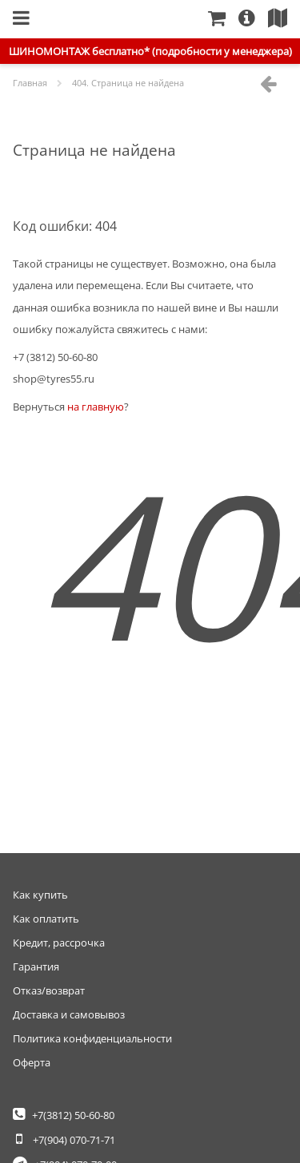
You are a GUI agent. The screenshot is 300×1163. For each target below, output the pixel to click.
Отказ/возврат (49, 990)
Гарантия (36, 966)
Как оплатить (46, 918)
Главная (125, 18)
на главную (95, 406)
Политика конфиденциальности (92, 1038)
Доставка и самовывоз (69, 1014)
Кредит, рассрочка (59, 942)
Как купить (40, 894)
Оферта (31, 1062)
